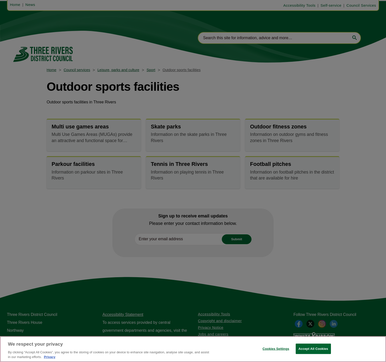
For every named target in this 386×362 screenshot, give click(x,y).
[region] (193, 349)
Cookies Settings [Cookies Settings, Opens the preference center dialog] (275, 349)
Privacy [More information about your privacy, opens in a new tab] (49, 357)
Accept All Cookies (313, 349)
